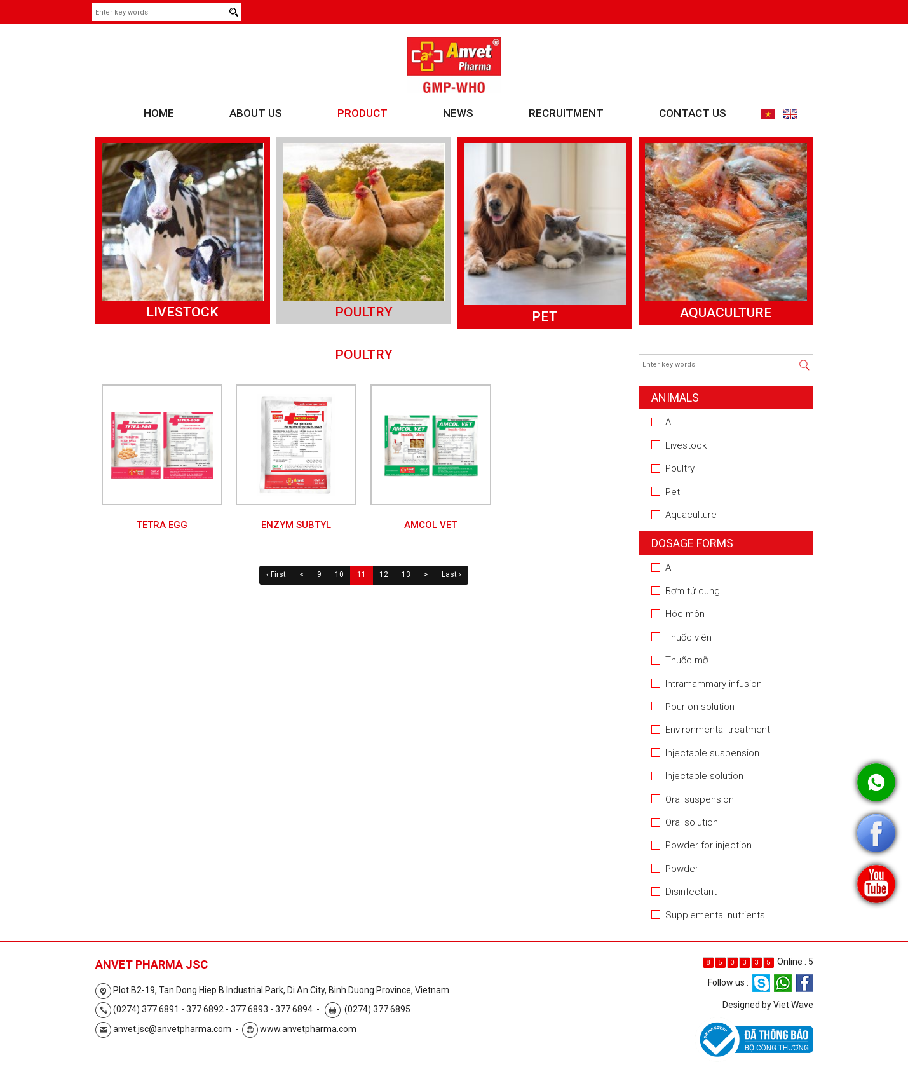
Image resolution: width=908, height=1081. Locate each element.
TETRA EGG (162, 525)
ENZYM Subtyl (296, 525)
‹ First (276, 574)
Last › (451, 574)
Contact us (692, 113)
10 (339, 574)
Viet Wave (793, 1005)
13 (406, 574)
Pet (544, 316)
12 (383, 574)
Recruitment (566, 113)
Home (159, 113)
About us (255, 113)
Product (362, 113)
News (458, 113)
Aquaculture (726, 312)
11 (361, 574)
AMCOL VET (430, 525)
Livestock (182, 312)
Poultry (364, 312)
